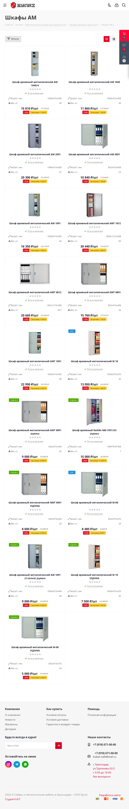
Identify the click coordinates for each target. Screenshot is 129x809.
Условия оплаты (56, 715)
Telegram (16, 764)
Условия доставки (57, 719)
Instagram (8, 764)
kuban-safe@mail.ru (104, 756)
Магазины (11, 724)
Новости (10, 719)
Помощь (94, 709)
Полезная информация (102, 715)
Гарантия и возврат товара (63, 724)
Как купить (54, 709)
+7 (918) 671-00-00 (104, 744)
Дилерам (10, 729)
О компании (12, 715)
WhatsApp (25, 764)
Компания (12, 709)
